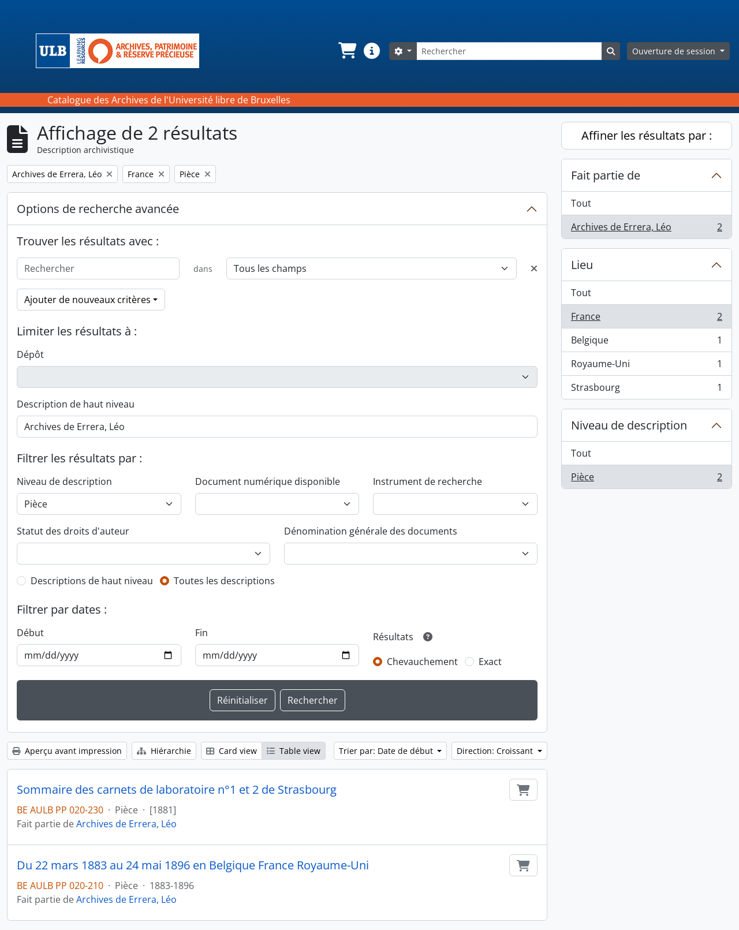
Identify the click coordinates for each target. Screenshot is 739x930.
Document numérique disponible (267, 481)
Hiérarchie (164, 750)
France (646, 318)
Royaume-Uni (646, 366)
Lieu (582, 264)
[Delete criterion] (534, 268)
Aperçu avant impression (67, 750)
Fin (201, 632)
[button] (346, 51)
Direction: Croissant (496, 750)
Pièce (646, 479)
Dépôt (30, 354)
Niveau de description (64, 481)
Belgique (646, 342)
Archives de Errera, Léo (126, 823)
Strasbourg (646, 389)
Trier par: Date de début (387, 750)
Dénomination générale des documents (370, 531)
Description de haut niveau (76, 404)
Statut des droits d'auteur (73, 531)
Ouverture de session (675, 51)
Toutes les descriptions (224, 580)
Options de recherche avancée (98, 208)
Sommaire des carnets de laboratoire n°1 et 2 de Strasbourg (177, 790)
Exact (490, 661)
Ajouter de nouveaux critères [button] (87, 299)
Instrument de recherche (427, 481)
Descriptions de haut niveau (92, 580)
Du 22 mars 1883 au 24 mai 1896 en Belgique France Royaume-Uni (193, 865)
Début (30, 632)
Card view (231, 750)
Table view (293, 750)
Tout (581, 203)
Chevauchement (422, 661)
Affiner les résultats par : (646, 135)
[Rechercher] (509, 51)
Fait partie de (605, 175)
